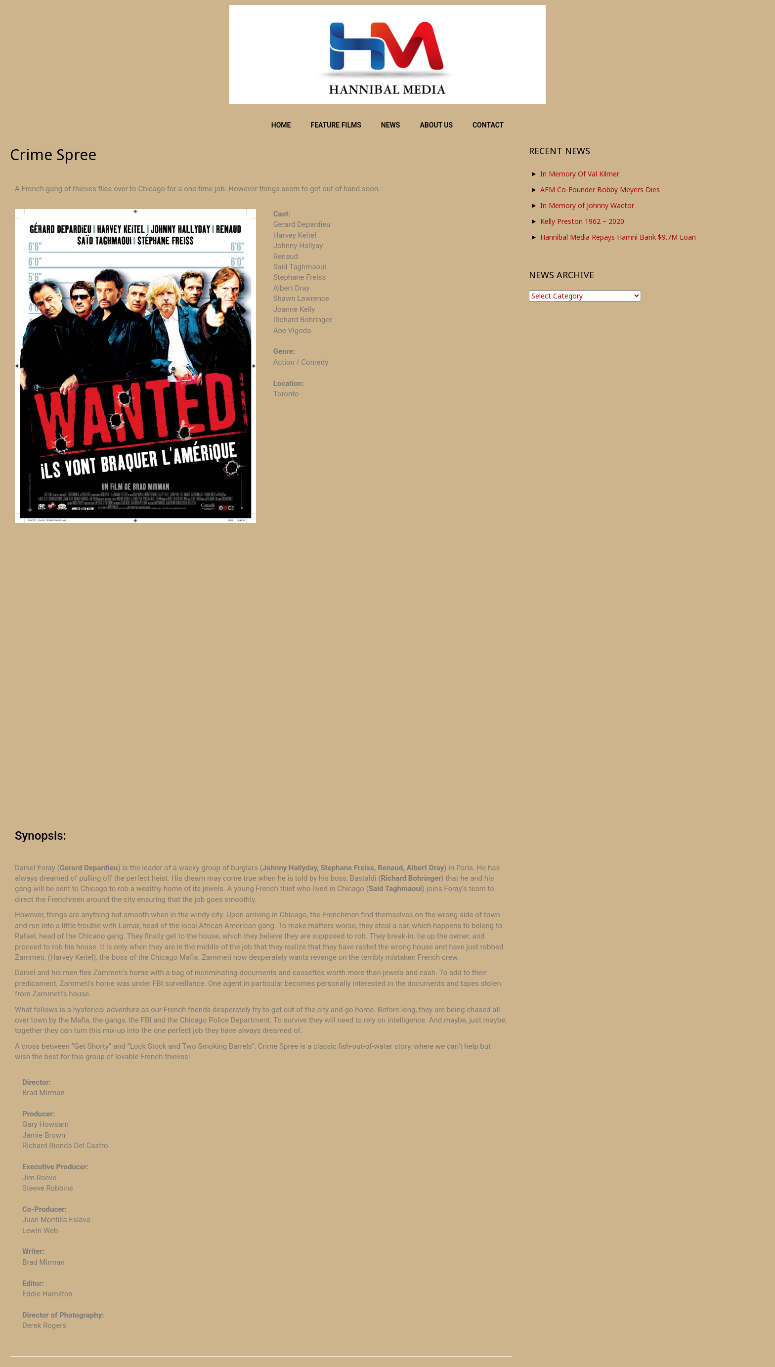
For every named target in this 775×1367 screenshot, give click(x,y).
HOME (281, 125)
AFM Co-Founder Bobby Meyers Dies (600, 189)
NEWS (390, 125)
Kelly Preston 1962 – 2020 (582, 221)
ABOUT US (436, 125)
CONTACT (488, 125)
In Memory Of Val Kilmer (579, 173)
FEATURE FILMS (336, 125)
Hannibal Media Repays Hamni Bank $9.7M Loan (618, 237)
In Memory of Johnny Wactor (587, 205)
